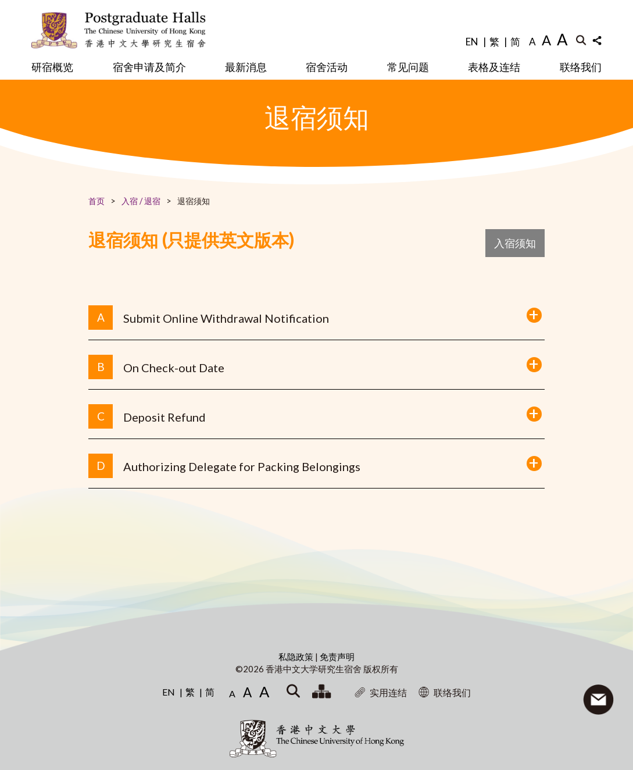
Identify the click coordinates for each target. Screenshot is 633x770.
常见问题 (408, 66)
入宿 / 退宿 (140, 201)
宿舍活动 (327, 66)
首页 (96, 201)
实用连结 (381, 692)
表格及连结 (494, 66)
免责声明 (337, 656)
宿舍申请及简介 (149, 66)
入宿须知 (515, 243)
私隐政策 (296, 656)
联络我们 (581, 66)
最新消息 (246, 66)
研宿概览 (52, 66)
